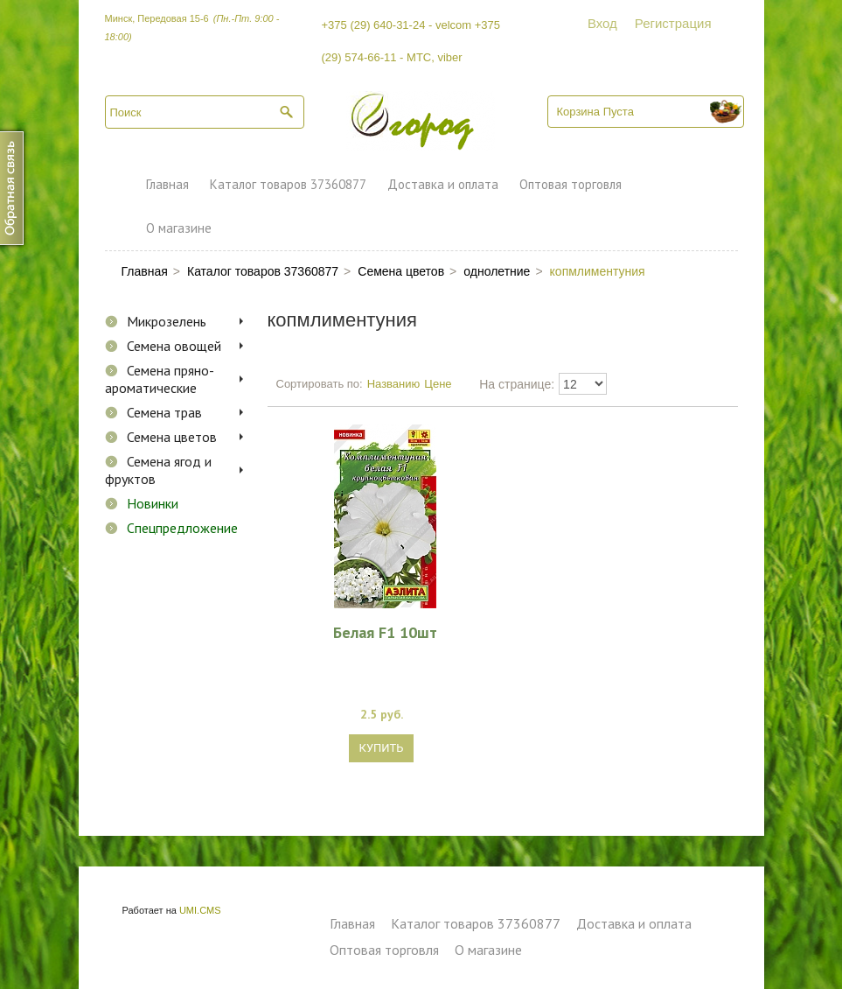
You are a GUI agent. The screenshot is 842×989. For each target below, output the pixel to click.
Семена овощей (174, 345)
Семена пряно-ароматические (159, 378)
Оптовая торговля (570, 184)
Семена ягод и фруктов (158, 469)
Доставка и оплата (442, 184)
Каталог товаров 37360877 (288, 184)
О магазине (179, 228)
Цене (437, 383)
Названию (394, 383)
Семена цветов (172, 436)
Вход (602, 23)
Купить (381, 747)
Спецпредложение (182, 528)
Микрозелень (166, 321)
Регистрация (673, 23)
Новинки (152, 503)
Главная (167, 184)
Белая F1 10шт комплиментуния (384, 632)
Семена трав (164, 412)
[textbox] (204, 112)
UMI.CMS (200, 910)
